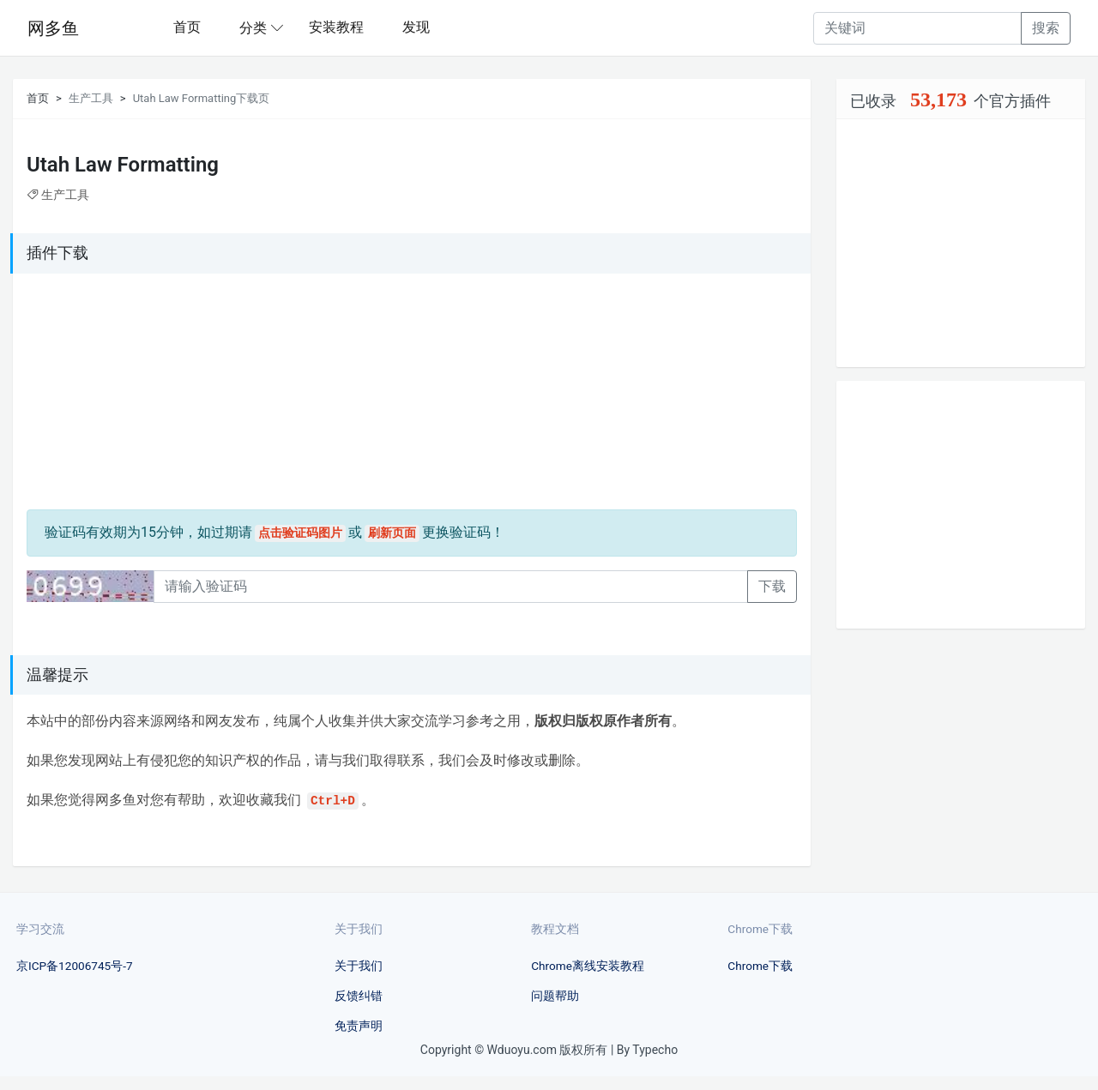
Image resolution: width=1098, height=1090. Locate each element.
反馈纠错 (359, 996)
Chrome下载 (760, 966)
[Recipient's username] (917, 28)
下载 (772, 586)
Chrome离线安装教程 (587, 966)
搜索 (1045, 28)
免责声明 (359, 1026)
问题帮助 (555, 996)
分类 (253, 28)
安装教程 (336, 27)
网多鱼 (53, 28)
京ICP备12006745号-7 (74, 966)
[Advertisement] (134, 394)
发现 (416, 27)
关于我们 (359, 966)
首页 (187, 27)
